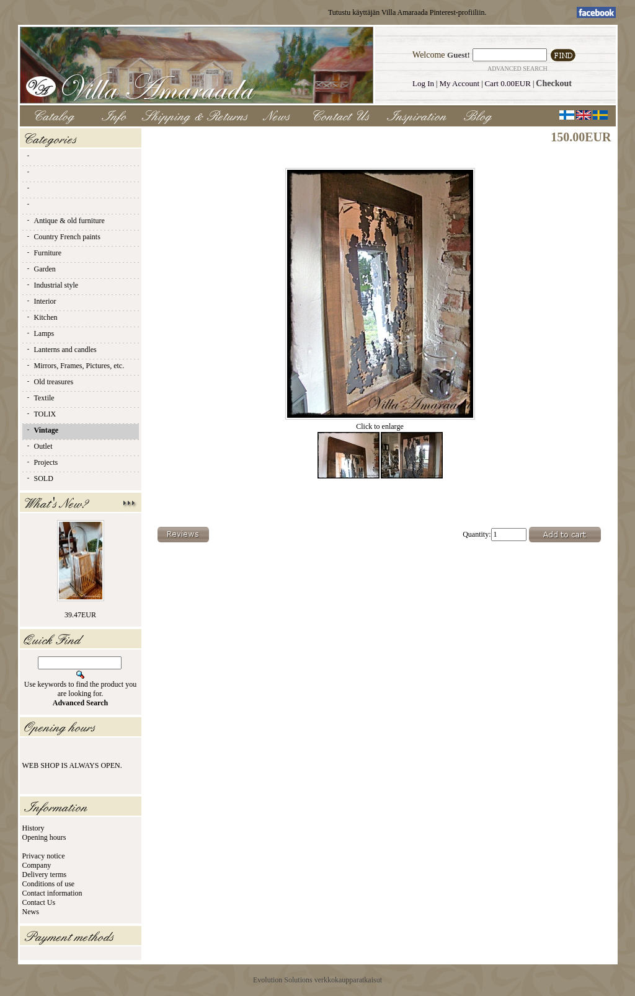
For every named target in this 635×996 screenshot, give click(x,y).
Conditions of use (48, 883)
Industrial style (52, 285)
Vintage (42, 430)
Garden (40, 269)
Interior (40, 301)
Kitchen (41, 317)
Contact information (52, 893)
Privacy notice (43, 856)
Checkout (554, 83)
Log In (423, 83)
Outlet (39, 446)
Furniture (43, 253)
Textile (40, 398)
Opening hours (44, 837)
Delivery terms (44, 874)
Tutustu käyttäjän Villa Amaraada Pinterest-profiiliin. (407, 12)
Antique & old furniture (65, 220)
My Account (460, 83)
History (33, 828)
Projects (41, 462)
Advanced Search (517, 68)
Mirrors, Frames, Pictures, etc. (75, 365)
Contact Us (39, 902)
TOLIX (40, 414)
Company (36, 865)
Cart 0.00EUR (508, 83)
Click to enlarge (380, 423)
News (30, 911)
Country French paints (62, 236)
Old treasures (49, 381)
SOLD (39, 478)
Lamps (40, 333)
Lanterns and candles (61, 349)
